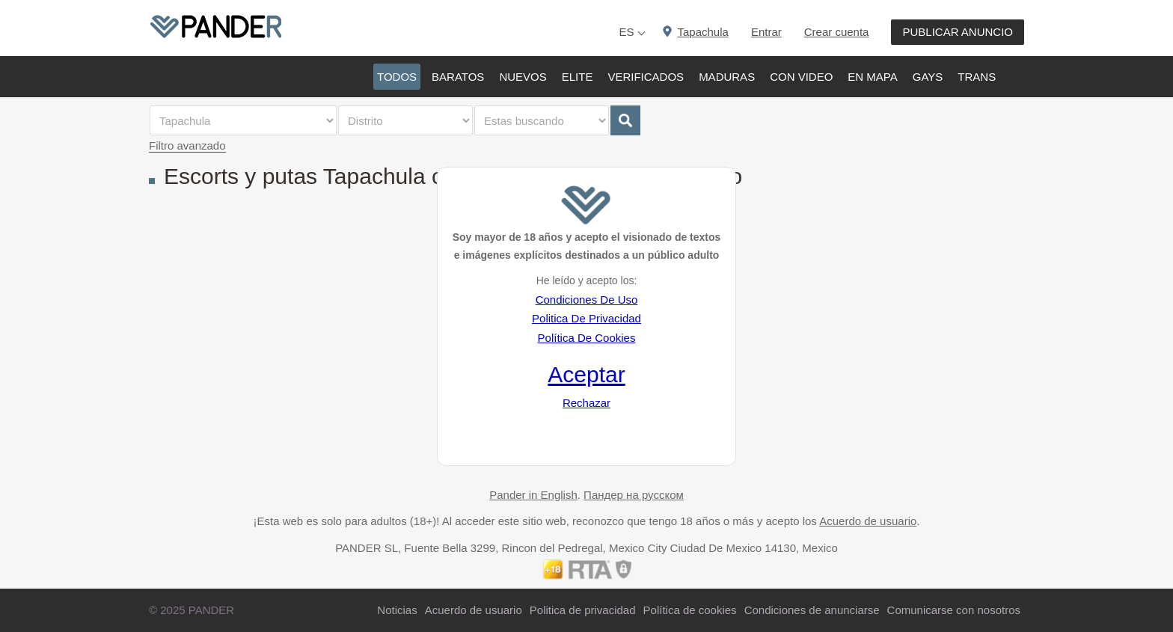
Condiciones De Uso (587, 299)
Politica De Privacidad (586, 318)
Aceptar (586, 374)
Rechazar (586, 402)
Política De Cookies (587, 337)
